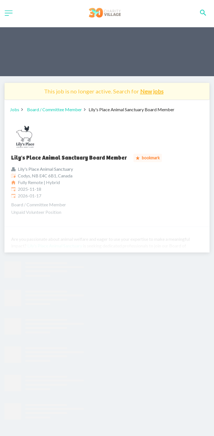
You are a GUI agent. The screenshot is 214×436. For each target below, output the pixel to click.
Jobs (14, 109)
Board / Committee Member (54, 109)
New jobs (152, 91)
